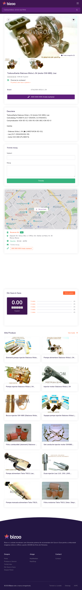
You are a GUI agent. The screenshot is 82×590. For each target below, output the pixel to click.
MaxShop (33, 561)
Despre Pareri (8, 570)
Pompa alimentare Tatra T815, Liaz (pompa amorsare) (20, 473)
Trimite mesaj (14, 245)
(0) (74, 301)
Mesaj (9, 163)
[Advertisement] (41, 272)
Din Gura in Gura (9, 567)
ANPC (76, 586)
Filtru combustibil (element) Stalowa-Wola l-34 (21, 444)
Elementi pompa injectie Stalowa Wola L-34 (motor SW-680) (21, 357)
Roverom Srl (15, 232)
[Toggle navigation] (77, 3)
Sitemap (67, 586)
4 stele (33, 304)
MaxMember (34, 559)
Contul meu (8, 564)
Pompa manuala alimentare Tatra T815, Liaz (21, 502)
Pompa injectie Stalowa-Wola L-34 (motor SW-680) (20, 386)
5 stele (33, 301)
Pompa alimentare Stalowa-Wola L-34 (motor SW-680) (59, 357)
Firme (6, 559)
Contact (58, 559)
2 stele (33, 309)
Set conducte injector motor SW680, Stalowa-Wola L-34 (58, 444)
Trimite (41, 181)
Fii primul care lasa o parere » (21, 82)
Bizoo (11, 586)
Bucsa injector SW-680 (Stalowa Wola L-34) (21, 415)
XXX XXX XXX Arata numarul (41, 97)
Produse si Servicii (10, 561)
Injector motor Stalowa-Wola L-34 (57, 386)
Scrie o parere (69, 293)
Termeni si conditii (55, 586)
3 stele (33, 307)
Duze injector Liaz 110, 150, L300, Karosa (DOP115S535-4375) (57, 473)
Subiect (9, 153)
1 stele (33, 312)
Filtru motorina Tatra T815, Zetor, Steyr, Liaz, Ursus (59, 502)
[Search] (37, 9)
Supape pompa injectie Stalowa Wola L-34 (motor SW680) (59, 415)
